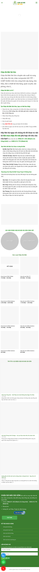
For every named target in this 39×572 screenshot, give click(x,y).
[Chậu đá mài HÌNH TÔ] (29, 266)
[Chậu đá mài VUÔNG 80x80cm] (10, 290)
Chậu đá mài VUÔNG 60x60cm (27, 350)
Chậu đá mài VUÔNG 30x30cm (8, 326)
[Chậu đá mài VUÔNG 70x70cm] (29, 290)
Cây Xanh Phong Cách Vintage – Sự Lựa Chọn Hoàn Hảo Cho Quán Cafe (18, 435)
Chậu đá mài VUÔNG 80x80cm (8, 301)
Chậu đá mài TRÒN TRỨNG (7, 276)
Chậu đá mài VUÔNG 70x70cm (27, 301)
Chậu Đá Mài (5, 75)
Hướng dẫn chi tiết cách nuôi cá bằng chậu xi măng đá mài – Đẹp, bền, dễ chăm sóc (19, 476)
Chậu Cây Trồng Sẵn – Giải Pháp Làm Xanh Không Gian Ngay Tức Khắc (18, 394)
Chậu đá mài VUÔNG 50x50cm (8, 350)
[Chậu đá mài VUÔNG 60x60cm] (29, 340)
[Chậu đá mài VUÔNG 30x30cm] (10, 315)
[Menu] (2, 2)
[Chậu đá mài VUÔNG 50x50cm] (10, 340)
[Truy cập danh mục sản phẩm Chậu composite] (29, 241)
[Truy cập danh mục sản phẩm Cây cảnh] (10, 241)
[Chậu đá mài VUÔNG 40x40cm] (29, 315)
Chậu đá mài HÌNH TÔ (25, 276)
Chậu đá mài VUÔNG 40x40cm (27, 326)
